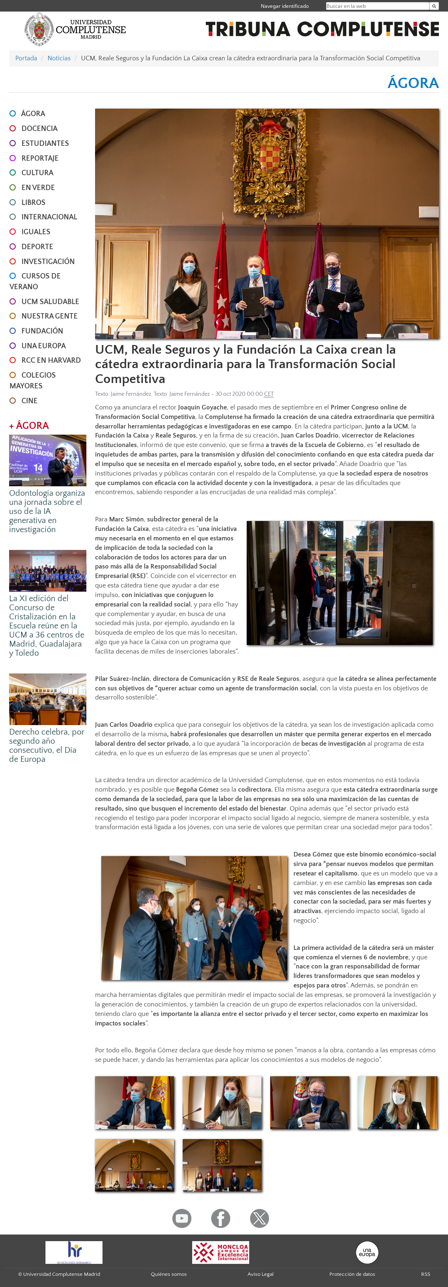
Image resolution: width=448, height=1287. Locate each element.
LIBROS (33, 203)
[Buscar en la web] (434, 6)
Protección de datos (352, 1274)
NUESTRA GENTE (49, 316)
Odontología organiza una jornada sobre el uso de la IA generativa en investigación (47, 511)
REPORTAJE (40, 159)
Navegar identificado (285, 6)
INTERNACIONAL (49, 217)
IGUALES (35, 232)
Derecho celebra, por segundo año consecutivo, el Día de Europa (46, 746)
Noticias (59, 58)
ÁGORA (33, 114)
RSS (425, 1274)
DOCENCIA (39, 129)
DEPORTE (37, 247)
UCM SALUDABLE (50, 302)
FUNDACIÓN (42, 331)
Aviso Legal (261, 1274)
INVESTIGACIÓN (48, 262)
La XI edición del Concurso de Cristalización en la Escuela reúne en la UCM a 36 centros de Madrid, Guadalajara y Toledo (46, 626)
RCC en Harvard (51, 361)
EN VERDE (38, 188)
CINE (29, 401)
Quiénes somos (169, 1274)
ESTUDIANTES (45, 144)
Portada (26, 58)
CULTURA (37, 173)
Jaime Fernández (131, 394)
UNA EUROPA (43, 346)
